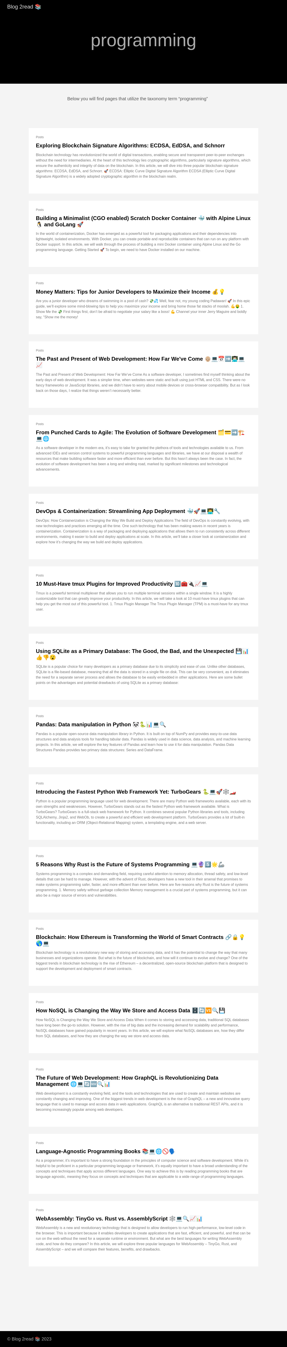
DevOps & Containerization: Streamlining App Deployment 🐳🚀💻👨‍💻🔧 (128, 511)
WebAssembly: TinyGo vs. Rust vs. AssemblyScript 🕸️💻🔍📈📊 (119, 1219)
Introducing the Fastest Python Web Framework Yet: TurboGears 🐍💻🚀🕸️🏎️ (136, 792)
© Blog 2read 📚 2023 (29, 1338)
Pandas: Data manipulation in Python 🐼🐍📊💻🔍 (101, 724)
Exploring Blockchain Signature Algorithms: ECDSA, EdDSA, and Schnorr (130, 145)
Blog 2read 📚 (24, 7)
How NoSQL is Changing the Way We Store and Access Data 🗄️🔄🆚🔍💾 (130, 1010)
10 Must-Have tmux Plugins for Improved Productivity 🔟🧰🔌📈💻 (122, 584)
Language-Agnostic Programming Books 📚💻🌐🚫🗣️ (106, 1151)
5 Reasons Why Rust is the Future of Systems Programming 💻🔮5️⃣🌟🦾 (130, 864)
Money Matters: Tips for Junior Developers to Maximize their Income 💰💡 (130, 292)
